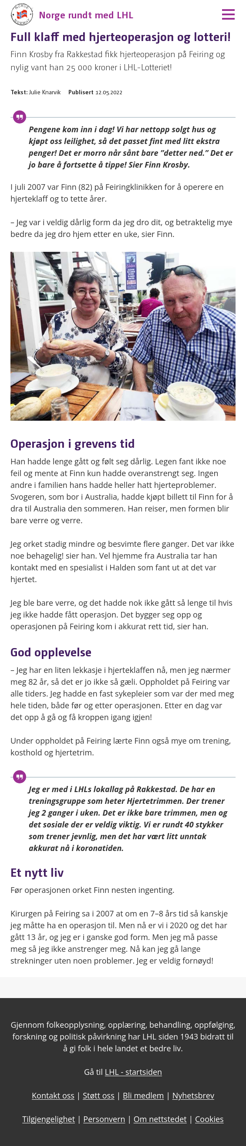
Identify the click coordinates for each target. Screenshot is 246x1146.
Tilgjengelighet (48, 1119)
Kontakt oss (53, 1095)
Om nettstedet (160, 1119)
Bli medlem (143, 1095)
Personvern (104, 1119)
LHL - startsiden (133, 1072)
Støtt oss (99, 1095)
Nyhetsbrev (193, 1095)
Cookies (209, 1119)
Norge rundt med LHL (86, 14)
